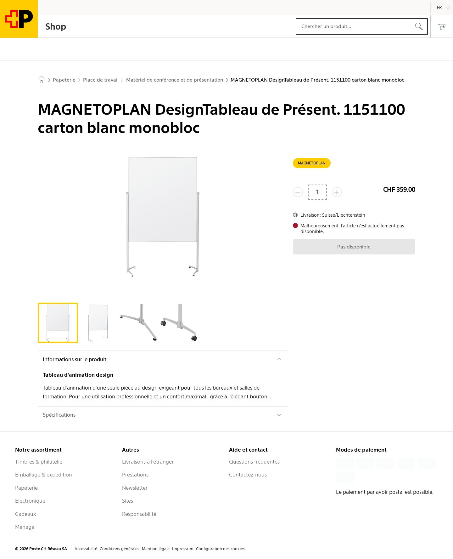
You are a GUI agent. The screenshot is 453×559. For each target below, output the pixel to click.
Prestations (135, 474)
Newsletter (135, 488)
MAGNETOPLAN (312, 163)
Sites (127, 501)
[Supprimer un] (298, 192)
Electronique (30, 501)
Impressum (182, 548)
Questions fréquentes (254, 462)
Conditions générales (119, 548)
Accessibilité (86, 548)
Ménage (24, 527)
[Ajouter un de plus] (337, 192)
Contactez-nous (248, 474)
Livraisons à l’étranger (148, 462)
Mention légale (156, 548)
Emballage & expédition (43, 474)
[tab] (58, 323)
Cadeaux (25, 514)
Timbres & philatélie (38, 462)
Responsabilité (139, 514)
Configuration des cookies (220, 548)
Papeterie (26, 488)
